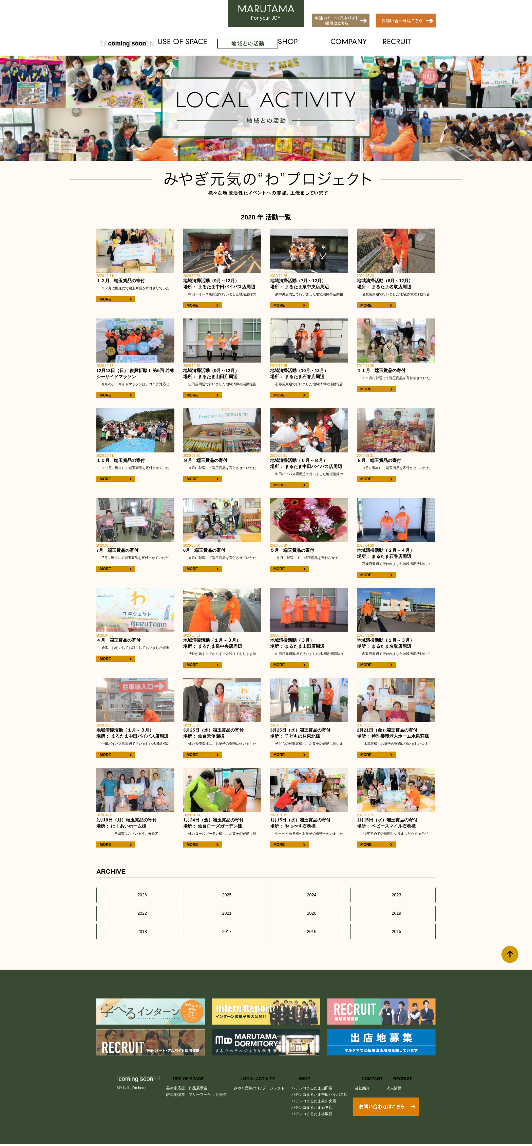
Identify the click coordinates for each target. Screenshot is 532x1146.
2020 (308, 907)
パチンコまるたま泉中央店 (315, 1089)
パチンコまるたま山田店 (313, 1076)
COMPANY (363, 44)
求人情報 (395, 1076)
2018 (138, 921)
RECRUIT (412, 44)
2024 (308, 893)
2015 (393, 921)
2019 (393, 907)
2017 (223, 921)
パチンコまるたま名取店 (313, 1102)
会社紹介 (364, 1076)
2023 (393, 893)
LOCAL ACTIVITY (257, 44)
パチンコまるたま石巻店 (313, 1095)
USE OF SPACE (191, 44)
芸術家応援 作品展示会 (187, 1076)
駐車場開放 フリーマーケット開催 (196, 1082)
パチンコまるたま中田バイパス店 (321, 1082)
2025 (223, 893)
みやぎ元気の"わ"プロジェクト (260, 1076)
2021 (223, 907)
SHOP (316, 44)
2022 (138, 907)
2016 (308, 921)
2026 (138, 893)
